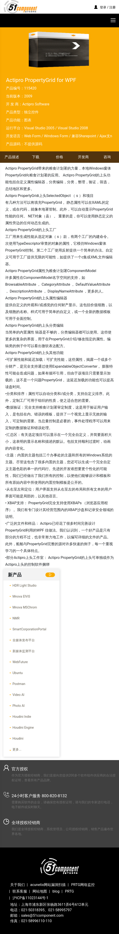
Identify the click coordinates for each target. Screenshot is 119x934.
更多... (16, 749)
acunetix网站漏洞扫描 (48, 885)
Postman (18, 684)
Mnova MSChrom (24, 607)
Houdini (17, 738)
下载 (35, 157)
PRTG (69, 891)
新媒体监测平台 (23, 651)
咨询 (107, 157)
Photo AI (18, 705)
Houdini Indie (21, 716)
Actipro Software (35, 104)
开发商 (83, 157)
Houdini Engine (23, 727)
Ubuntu (17, 673)
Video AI (18, 695)
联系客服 (19, 891)
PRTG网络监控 (83, 885)
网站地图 (39, 891)
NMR (16, 618)
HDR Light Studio (24, 585)
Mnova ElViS (21, 596)
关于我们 (17, 885)
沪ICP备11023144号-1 (30, 898)
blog (56, 891)
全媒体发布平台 (23, 640)
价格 (59, 157)
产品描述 (12, 157)
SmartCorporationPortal (29, 629)
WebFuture (20, 662)
